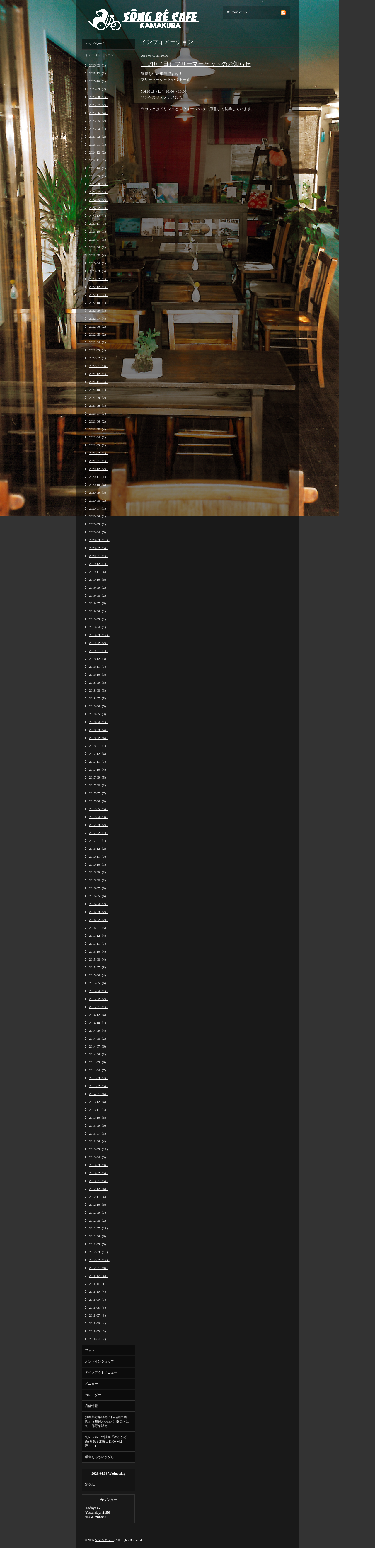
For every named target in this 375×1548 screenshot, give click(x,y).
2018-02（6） (98, 738)
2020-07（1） (98, 508)
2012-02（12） (99, 1260)
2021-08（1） (98, 405)
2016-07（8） (98, 888)
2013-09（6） (98, 1125)
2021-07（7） (98, 413)
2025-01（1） (98, 144)
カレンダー (93, 1395)
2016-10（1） (98, 864)
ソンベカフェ (104, 1540)
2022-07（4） (98, 318)
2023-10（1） (98, 231)
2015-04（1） (98, 991)
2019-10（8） (98, 579)
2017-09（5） (98, 777)
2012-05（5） (98, 1244)
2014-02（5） (98, 1086)
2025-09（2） (98, 89)
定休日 (90, 1484)
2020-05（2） (98, 524)
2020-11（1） (98, 476)
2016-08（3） (98, 880)
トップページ (94, 43)
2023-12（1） (98, 215)
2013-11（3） (98, 1109)
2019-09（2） (98, 587)
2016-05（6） (98, 896)
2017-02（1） (98, 833)
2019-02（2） (98, 643)
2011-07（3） (98, 1315)
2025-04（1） (98, 128)
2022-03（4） (98, 350)
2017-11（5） (98, 761)
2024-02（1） (98, 208)
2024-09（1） (98, 176)
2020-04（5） (98, 532)
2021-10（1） (98, 389)
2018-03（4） (98, 730)
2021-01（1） (98, 461)
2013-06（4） (98, 1141)
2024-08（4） (98, 184)
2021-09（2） (98, 397)
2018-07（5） (98, 698)
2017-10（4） (98, 769)
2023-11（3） (98, 223)
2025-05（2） (98, 120)
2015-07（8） (98, 967)
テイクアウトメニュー (101, 1372)
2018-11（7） (98, 666)
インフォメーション (99, 55)
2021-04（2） (98, 437)
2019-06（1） (98, 611)
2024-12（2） (98, 152)
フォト (90, 1350)
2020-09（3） (98, 492)
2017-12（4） (98, 753)
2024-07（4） (98, 192)
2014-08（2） (98, 1038)
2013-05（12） (99, 1149)
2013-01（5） (98, 1181)
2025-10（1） (98, 81)
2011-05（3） (98, 1331)
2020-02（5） (98, 548)
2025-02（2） (98, 136)
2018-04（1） (98, 722)
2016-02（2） (98, 920)
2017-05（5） (98, 809)
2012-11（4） (98, 1196)
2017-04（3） (98, 817)
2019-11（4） (98, 571)
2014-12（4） (98, 1014)
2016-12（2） (98, 848)
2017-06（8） (98, 801)
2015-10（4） (98, 951)
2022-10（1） (98, 302)
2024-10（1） (98, 168)
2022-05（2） (98, 334)
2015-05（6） (98, 983)
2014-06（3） (98, 1054)
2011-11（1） (98, 1283)
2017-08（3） (98, 785)
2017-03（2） (98, 825)
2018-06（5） (98, 706)
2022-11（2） (98, 295)
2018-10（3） (98, 674)
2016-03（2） (98, 912)
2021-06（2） (98, 421)
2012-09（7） (98, 1212)
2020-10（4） (98, 484)
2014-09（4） (98, 1030)
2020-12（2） (98, 469)
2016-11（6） (98, 856)
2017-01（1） (98, 840)
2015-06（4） (98, 975)
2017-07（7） (98, 793)
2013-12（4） (98, 1101)
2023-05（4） (98, 255)
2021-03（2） (98, 445)
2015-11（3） (98, 943)
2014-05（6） (98, 1062)
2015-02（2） (98, 999)
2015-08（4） (98, 959)
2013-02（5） (98, 1173)
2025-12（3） (98, 73)
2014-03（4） (98, 1078)
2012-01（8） (98, 1268)
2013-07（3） (98, 1133)
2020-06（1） (98, 516)
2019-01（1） (98, 651)
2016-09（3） (98, 872)
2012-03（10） (99, 1252)
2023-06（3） (98, 247)
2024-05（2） (98, 200)
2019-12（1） (98, 564)
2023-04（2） (98, 263)
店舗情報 (91, 1406)
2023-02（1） (98, 279)
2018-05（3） (98, 714)
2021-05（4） (98, 429)
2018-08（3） (98, 690)
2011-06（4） (98, 1323)
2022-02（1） (98, 358)
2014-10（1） (98, 1022)
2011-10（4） (98, 1291)
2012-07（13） (99, 1228)
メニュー (91, 1383)
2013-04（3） (98, 1157)
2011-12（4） (98, 1276)
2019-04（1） (98, 627)
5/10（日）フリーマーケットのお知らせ (196, 64)
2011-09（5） (98, 1299)
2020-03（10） (99, 540)
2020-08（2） (98, 500)
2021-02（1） (98, 453)
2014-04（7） (98, 1070)
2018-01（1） (98, 745)
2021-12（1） (98, 374)
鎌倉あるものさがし (99, 1457)
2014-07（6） (98, 1046)
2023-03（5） (98, 271)
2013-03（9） (98, 1165)
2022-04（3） (98, 342)
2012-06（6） (98, 1236)
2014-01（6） (98, 1094)
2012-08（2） (98, 1220)
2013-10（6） (98, 1117)
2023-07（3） (98, 239)
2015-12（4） (98, 935)
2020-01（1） (98, 556)
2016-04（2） (98, 904)
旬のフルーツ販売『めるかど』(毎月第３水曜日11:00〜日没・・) (107, 1441)
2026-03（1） (98, 65)
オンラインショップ (99, 1361)
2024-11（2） (98, 160)
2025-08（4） (98, 97)
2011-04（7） (98, 1339)
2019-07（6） (98, 603)
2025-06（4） (98, 113)
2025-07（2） (98, 105)
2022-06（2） (98, 326)
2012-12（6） (98, 1189)
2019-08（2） (98, 595)
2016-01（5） (98, 927)
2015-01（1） (98, 1007)
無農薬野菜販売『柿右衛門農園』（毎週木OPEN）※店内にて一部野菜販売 (107, 1421)
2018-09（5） (98, 682)
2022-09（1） (98, 310)
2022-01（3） (98, 366)
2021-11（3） (98, 382)
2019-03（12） (99, 635)
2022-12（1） (98, 287)
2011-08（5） (98, 1307)
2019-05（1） (98, 619)
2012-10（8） (98, 1204)
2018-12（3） (98, 658)
